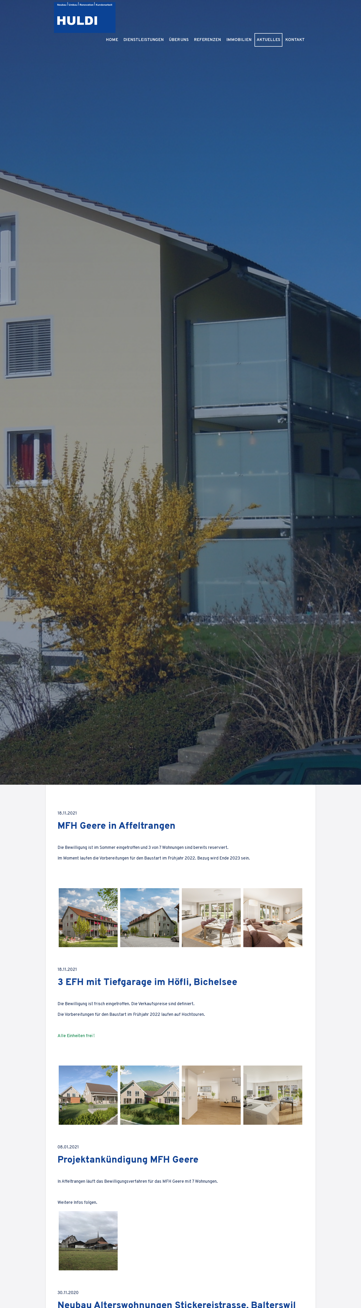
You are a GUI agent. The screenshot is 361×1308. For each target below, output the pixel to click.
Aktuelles (273, 15)
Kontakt (296, 15)
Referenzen (221, 15)
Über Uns (195, 15)
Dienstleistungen (165, 15)
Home (138, 15)
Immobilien (247, 15)
